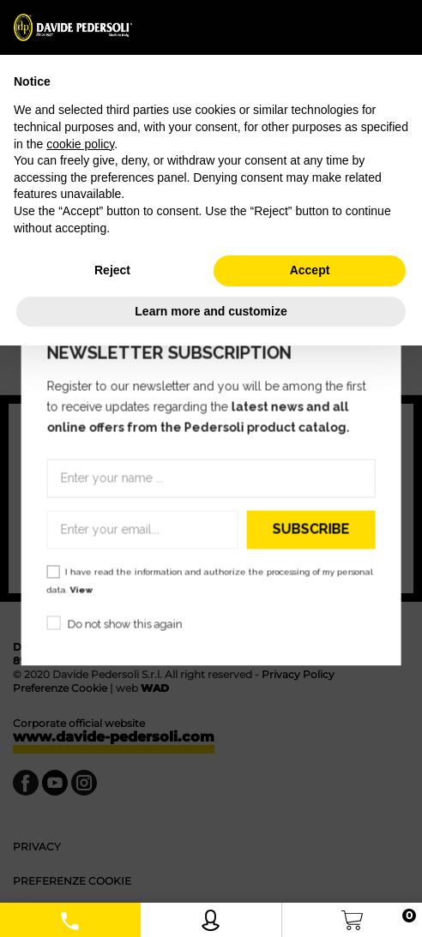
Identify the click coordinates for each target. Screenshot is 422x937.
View (81, 589)
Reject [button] (112, 270)
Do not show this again (125, 623)
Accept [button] (310, 270)
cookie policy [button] (80, 144)
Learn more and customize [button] (210, 311)
